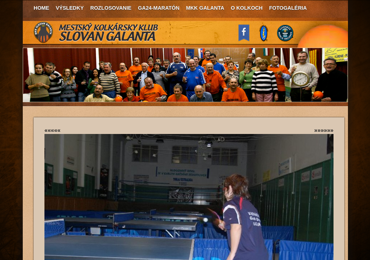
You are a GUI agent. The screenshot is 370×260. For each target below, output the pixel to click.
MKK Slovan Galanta (96, 32)
